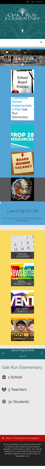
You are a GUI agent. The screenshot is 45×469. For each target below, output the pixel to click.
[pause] (22, 64)
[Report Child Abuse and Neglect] (20, 438)
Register (39, 2)
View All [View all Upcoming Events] (22, 356)
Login (30, 2)
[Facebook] (22, 31)
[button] (3, 57)
